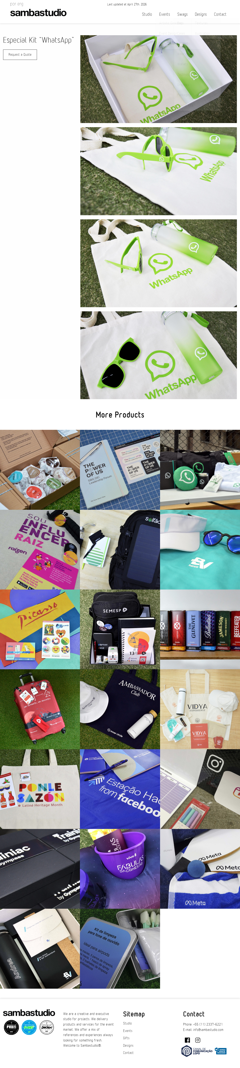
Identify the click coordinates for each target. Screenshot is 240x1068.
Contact (220, 14)
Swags (182, 14)
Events (164, 14)
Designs (201, 14)
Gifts (126, 1038)
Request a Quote (20, 55)
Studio (147, 14)
